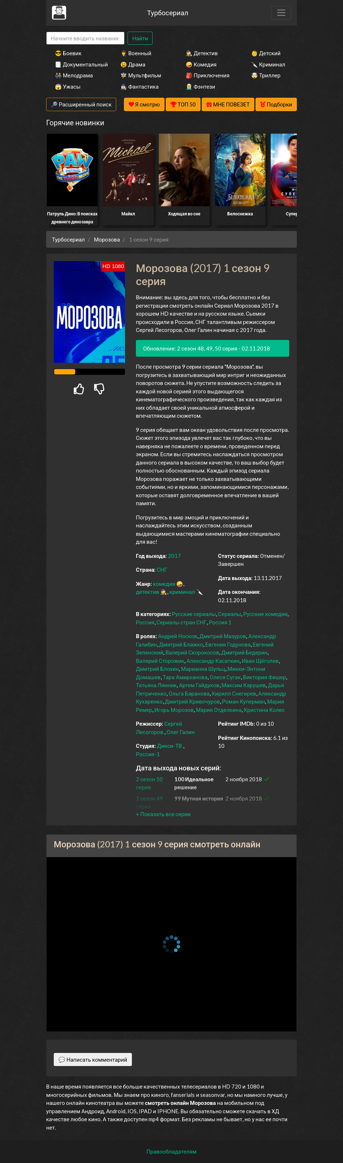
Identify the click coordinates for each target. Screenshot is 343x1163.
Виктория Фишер (264, 677)
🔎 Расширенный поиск (81, 104)
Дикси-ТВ (169, 745)
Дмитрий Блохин (157, 668)
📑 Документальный (78, 64)
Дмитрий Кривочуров (192, 701)
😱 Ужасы (68, 86)
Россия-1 (148, 754)
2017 (174, 555)
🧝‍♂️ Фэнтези (200, 86)
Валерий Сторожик (160, 660)
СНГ (162, 569)
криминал (182, 591)
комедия (164, 583)
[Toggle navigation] (281, 13)
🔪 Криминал (268, 64)
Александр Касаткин (212, 660)
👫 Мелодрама (74, 75)
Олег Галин (180, 732)
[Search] (85, 38)
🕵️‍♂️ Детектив (202, 53)
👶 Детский (266, 53)
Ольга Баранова (189, 693)
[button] (163, 814)
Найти (140, 38)
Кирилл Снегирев (234, 693)
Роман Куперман (243, 701)
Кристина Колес (264, 709)
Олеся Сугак (225, 677)
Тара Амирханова (185, 677)
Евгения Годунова (228, 644)
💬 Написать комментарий (92, 1059)
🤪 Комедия (201, 64)
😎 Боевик (68, 53)
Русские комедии (265, 614)
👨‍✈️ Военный (135, 53)
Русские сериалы (194, 614)
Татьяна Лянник (156, 685)
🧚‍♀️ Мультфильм (140, 75)
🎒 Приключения (207, 75)
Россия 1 (220, 622)
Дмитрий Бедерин (244, 652)
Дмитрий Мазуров (222, 636)
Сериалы (229, 614)
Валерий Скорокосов (192, 652)
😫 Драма (132, 64)
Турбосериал (167, 12)
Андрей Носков (177, 636)
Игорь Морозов (174, 709)
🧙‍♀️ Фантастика (139, 86)
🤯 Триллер (266, 75)
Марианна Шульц (203, 668)
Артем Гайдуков (199, 685)
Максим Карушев (244, 685)
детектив (147, 591)
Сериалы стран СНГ (182, 622)
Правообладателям (171, 1151)
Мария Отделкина (219, 709)
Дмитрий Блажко (181, 644)
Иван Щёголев (260, 660)
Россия (145, 622)
